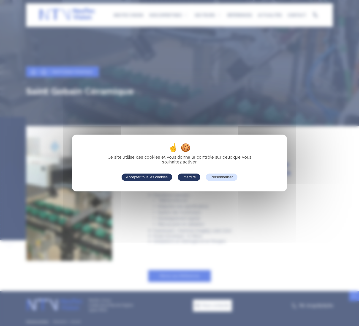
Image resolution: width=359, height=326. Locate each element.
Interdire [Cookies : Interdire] (189, 177)
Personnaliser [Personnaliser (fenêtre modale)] (221, 177)
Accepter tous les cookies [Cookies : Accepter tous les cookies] (147, 177)
